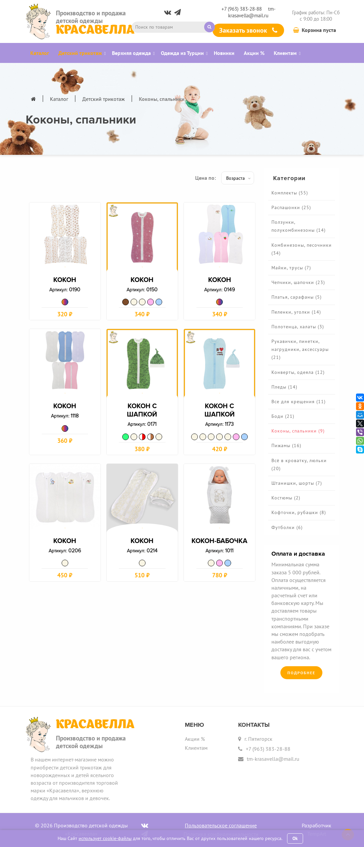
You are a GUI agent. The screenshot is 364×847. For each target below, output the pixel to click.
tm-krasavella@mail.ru (251, 12)
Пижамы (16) (286, 445)
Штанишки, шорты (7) (296, 483)
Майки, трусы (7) (291, 268)
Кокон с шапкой (142, 413)
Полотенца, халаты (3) (297, 327)
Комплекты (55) (289, 193)
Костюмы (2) (285, 498)
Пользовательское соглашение (221, 825)
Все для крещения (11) (298, 402)
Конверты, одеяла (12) (298, 372)
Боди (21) (282, 416)
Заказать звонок (248, 30)
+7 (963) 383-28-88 (241, 9)
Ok (295, 838)
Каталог (59, 99)
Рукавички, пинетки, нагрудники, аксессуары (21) (300, 349)
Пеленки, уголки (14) (296, 312)
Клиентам (196, 747)
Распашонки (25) (291, 207)
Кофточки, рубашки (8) (298, 512)
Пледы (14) (284, 387)
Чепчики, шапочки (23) (298, 282)
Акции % (195, 738)
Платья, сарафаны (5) (296, 297)
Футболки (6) (287, 527)
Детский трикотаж (103, 99)
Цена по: (205, 177)
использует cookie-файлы (105, 838)
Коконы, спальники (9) (298, 431)
